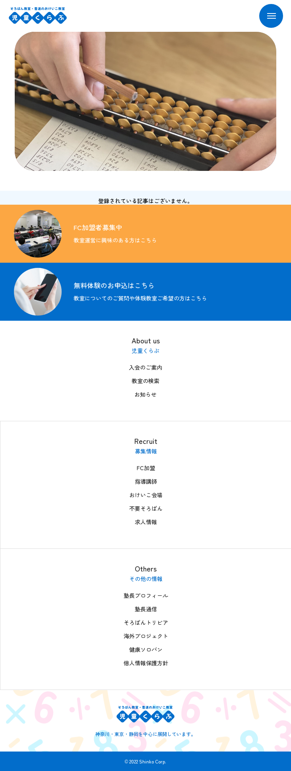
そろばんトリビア (146, 622)
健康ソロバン (146, 649)
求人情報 (146, 522)
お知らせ (145, 394)
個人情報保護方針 (146, 663)
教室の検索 (145, 381)
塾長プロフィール (146, 595)
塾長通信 (146, 609)
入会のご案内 (145, 367)
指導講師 (146, 481)
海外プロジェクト (146, 636)
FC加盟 (146, 468)
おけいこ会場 (146, 495)
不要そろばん (146, 508)
